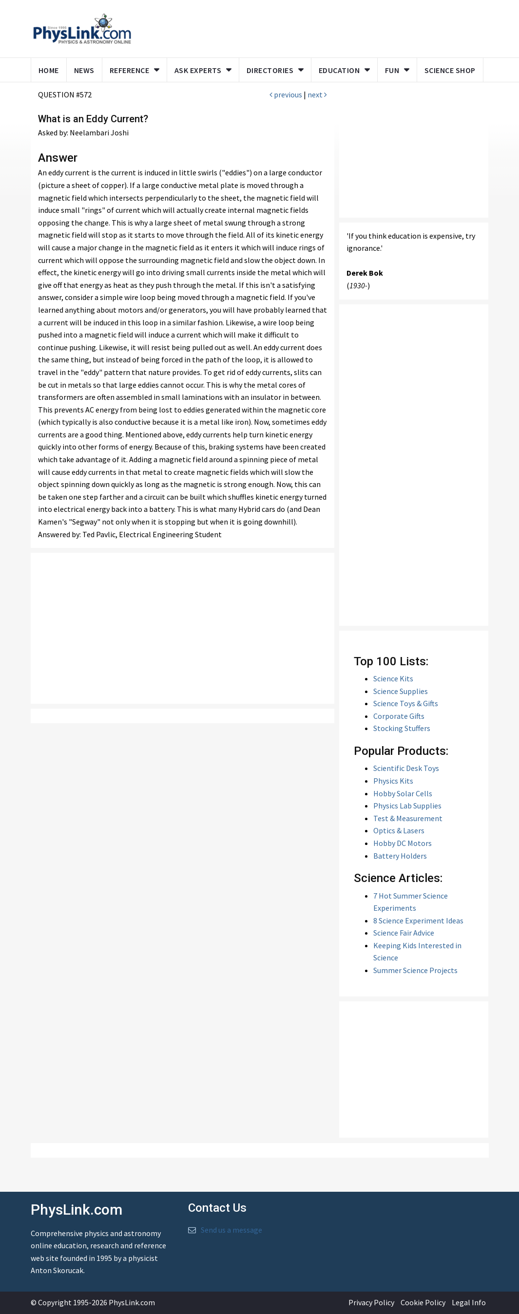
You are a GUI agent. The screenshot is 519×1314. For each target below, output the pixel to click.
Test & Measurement (407, 818)
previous (285, 94)
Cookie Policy (423, 1302)
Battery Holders (400, 856)
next (317, 94)
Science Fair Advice (403, 933)
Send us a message (231, 1230)
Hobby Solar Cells (402, 793)
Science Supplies (400, 691)
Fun (392, 70)
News (84, 70)
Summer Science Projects (415, 970)
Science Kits (393, 678)
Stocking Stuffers (401, 728)
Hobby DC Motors (402, 843)
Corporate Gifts (398, 716)
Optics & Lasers (398, 830)
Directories (270, 70)
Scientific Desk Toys (406, 768)
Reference (130, 70)
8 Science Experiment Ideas (418, 920)
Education (339, 70)
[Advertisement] (182, 628)
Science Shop (450, 70)
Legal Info (469, 1302)
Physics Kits (393, 781)
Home (48, 70)
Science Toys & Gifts (405, 703)
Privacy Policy (371, 1302)
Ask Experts (198, 70)
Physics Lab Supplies (407, 805)
